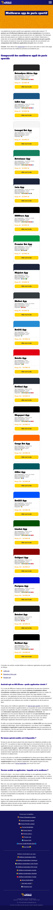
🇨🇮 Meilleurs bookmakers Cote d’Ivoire (26, 863)
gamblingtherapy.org (31, 902)
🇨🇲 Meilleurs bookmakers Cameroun (26, 860)
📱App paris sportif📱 (26, 883)
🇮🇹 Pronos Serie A (26, 830)
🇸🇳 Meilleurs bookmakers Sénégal (26, 873)
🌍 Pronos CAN (26, 840)
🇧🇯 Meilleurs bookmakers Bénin (26, 857)
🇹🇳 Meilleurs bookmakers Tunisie (26, 877)
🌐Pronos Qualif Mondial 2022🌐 (26, 843)
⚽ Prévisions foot (26, 886)
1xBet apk (6, 671)
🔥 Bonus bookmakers (26, 880)
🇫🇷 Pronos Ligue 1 (26, 833)
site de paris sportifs (34, 706)
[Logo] (6, 2)
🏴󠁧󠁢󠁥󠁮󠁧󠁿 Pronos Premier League (27, 824)
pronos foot (21, 46)
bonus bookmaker (21, 763)
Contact (30, 899)
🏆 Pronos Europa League (26, 820)
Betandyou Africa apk (9, 674)
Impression (15, 899)
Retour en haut (36, 899)
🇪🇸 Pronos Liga (26, 837)
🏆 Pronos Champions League (26, 817)
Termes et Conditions (23, 899)
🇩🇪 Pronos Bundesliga (26, 827)
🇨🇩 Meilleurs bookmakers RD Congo (26, 867)
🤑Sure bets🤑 (26, 847)
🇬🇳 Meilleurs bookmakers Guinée (26, 870)
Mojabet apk (7, 677)
